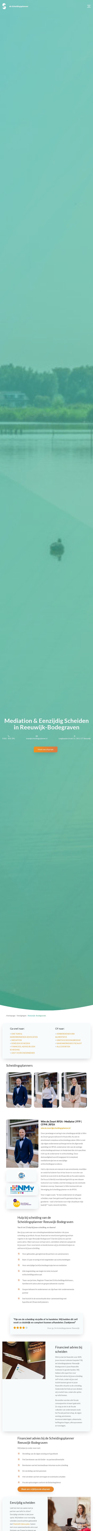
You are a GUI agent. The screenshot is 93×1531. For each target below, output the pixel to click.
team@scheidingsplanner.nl (36, 738)
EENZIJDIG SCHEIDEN (20, 1043)
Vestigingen (21, 1015)
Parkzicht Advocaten (21, 1524)
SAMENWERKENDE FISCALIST (69, 1043)
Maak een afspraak (45, 749)
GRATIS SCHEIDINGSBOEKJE (69, 1040)
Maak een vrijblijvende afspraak (35, 1489)
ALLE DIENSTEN (63, 1046)
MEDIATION (16, 1040)
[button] (84, 1090)
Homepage (10, 1015)
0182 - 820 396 (8, 738)
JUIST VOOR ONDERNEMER (23, 1053)
